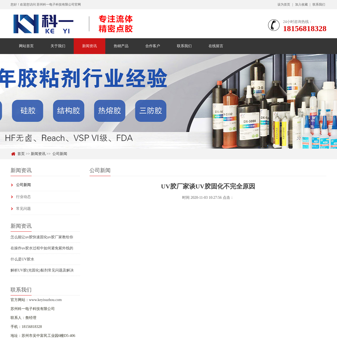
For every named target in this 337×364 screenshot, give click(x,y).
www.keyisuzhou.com (45, 300)
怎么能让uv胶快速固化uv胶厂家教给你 (42, 237)
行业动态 (23, 197)
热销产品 (121, 46)
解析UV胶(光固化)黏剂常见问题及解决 (42, 270)
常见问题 (23, 209)
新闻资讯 (89, 46)
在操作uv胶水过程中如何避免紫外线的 (42, 248)
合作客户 (152, 46)
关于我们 (58, 46)
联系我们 (319, 4)
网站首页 (26, 46)
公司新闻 (59, 154)
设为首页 (283, 4)
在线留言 (216, 46)
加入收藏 (301, 4)
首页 (21, 154)
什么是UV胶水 (22, 259)
